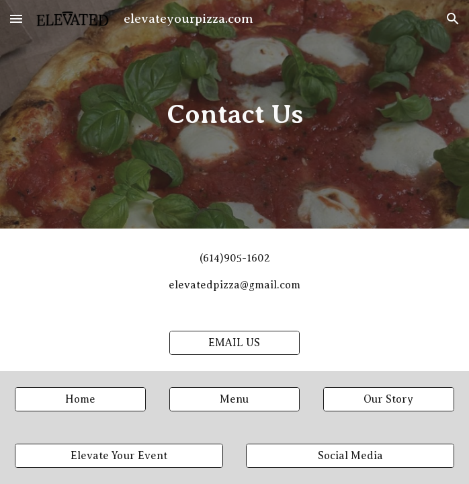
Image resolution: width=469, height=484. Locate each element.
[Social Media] (350, 456)
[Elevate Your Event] (118, 456)
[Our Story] (389, 399)
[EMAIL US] (235, 343)
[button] (16, 18)
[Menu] (235, 399)
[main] (234, 114)
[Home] (80, 399)
